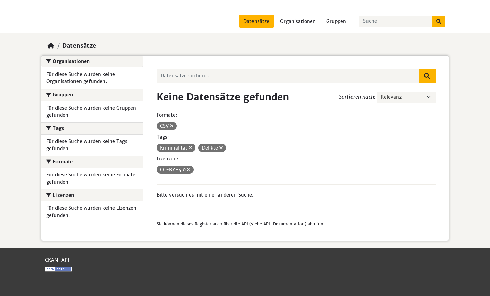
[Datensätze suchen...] (395, 21)
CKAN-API (57, 260)
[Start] (51, 45)
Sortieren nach (356, 96)
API (244, 224)
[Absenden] (438, 21)
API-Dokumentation (284, 224)
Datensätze (256, 21)
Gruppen (336, 21)
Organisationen (298, 21)
